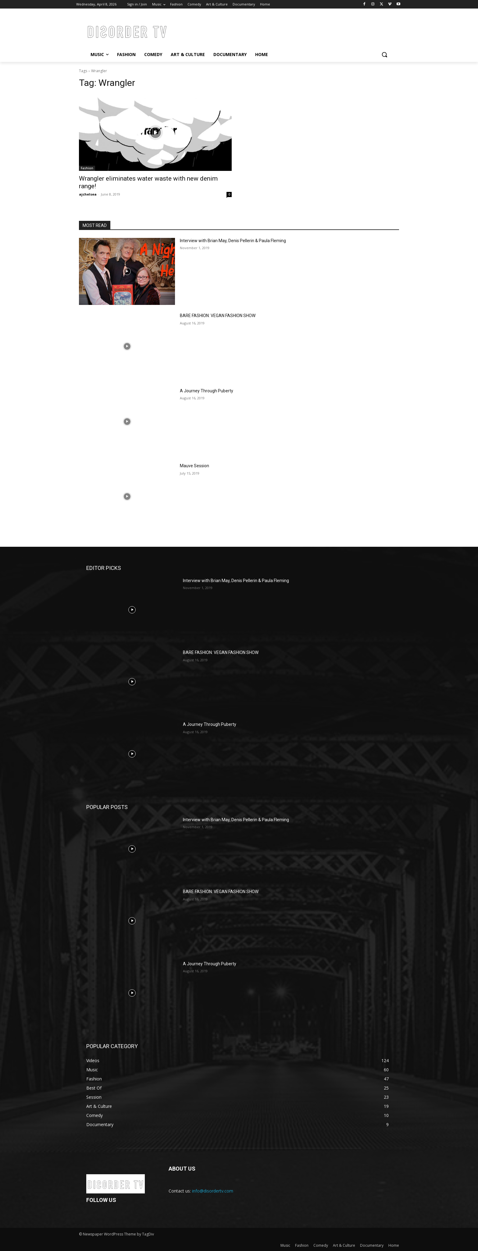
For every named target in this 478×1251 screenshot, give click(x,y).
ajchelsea (88, 194)
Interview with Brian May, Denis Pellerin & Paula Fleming (233, 240)
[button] (384, 54)
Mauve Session (194, 465)
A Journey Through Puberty (206, 390)
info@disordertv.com (212, 1191)
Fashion (87, 168)
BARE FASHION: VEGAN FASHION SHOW (217, 315)
